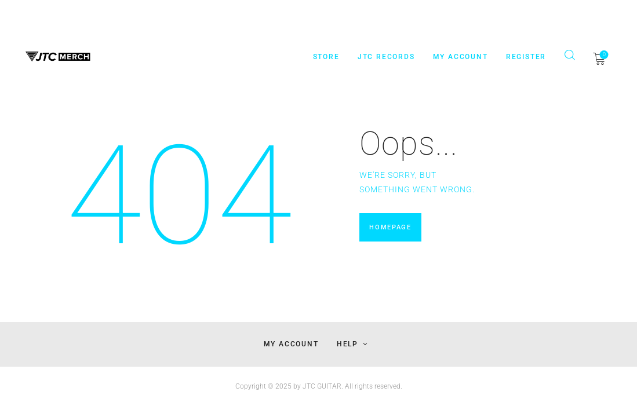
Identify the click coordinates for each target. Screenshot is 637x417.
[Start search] (569, 55)
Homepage (389, 228)
